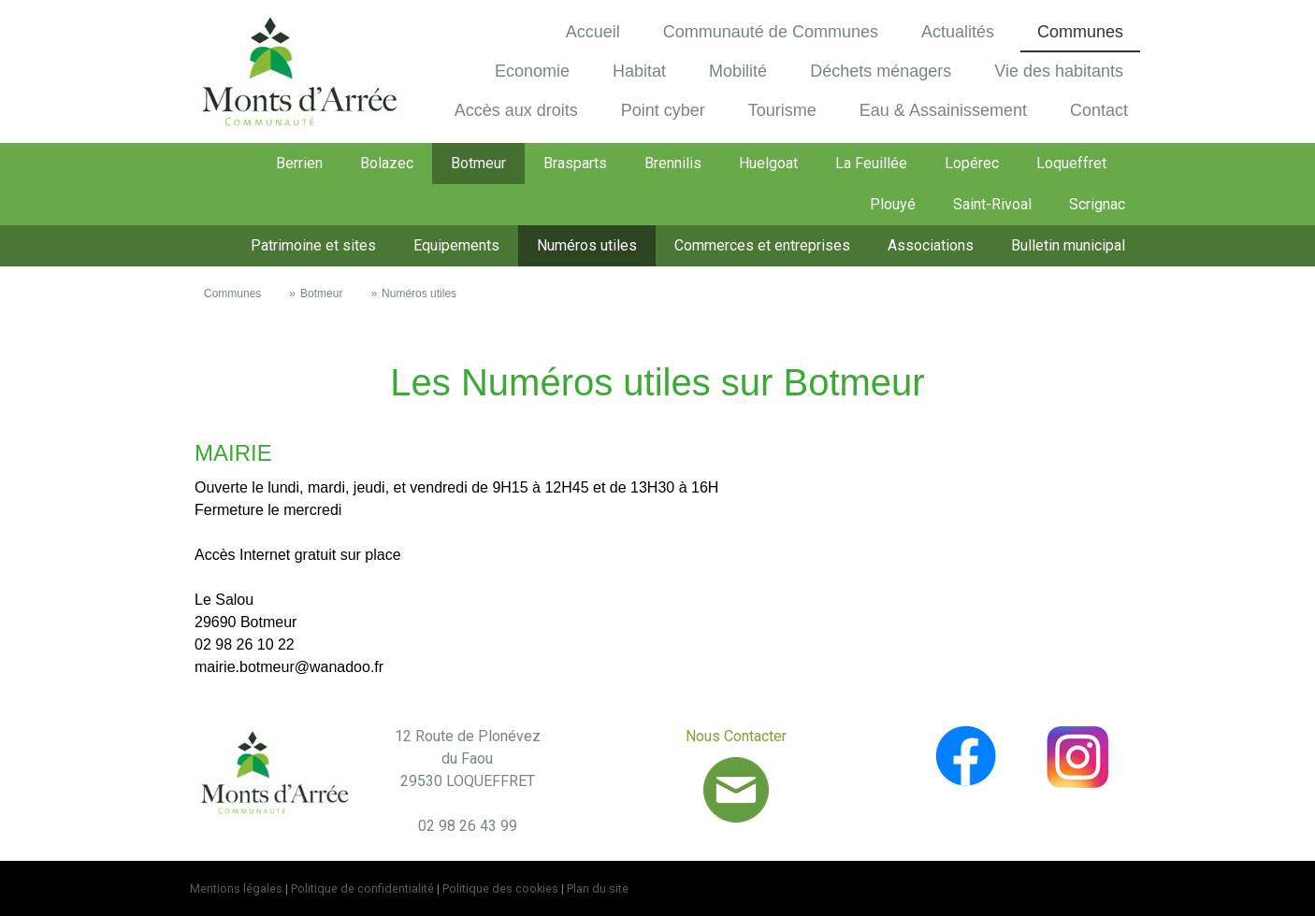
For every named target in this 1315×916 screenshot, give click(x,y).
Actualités (957, 31)
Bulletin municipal (1068, 245)
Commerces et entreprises (762, 245)
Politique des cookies (500, 888)
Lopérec (972, 163)
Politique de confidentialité (362, 888)
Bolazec (386, 163)
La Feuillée (871, 163)
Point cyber (663, 110)
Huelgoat (768, 163)
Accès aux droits (516, 110)
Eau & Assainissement (943, 110)
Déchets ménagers (880, 71)
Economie (532, 71)
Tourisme (782, 110)
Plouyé (893, 204)
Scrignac (1097, 204)
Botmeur (478, 163)
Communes (1080, 31)
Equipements (456, 245)
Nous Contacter (736, 736)
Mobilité (738, 71)
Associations (931, 245)
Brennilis (672, 163)
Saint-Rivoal (992, 204)
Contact (1099, 110)
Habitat (639, 71)
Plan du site (598, 888)
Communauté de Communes (770, 31)
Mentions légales (236, 888)
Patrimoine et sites (313, 245)
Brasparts (575, 163)
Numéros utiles (587, 245)
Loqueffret (1071, 163)
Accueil (593, 31)
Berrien (299, 163)
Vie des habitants (1058, 71)
